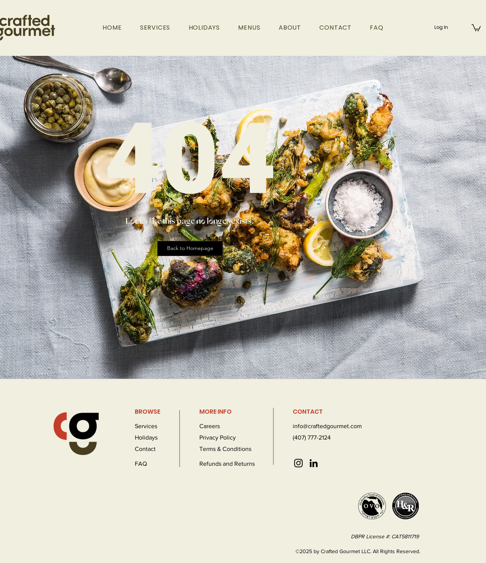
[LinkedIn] (313, 463)
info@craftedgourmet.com (327, 426)
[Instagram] (298, 463)
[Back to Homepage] (190, 248)
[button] (476, 27)
